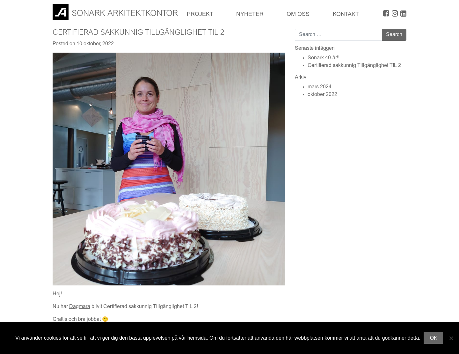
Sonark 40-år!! (323, 58)
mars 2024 (320, 87)
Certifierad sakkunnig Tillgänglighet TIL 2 (354, 65)
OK (433, 338)
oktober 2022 (322, 94)
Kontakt (346, 15)
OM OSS (298, 15)
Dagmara (79, 306)
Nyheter (250, 15)
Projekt (200, 15)
